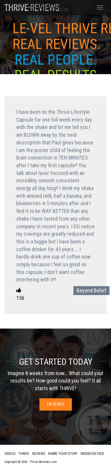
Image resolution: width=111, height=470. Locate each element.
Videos (9, 454)
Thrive (23, 454)
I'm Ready (55, 404)
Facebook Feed (92, 454)
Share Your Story (63, 454)
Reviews (38, 454)
